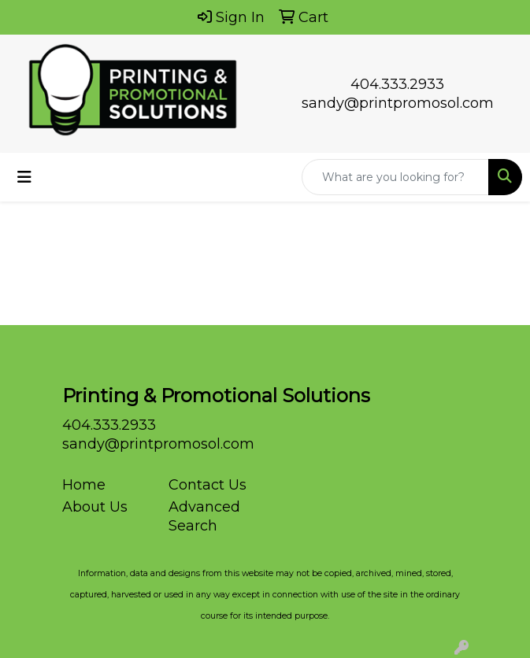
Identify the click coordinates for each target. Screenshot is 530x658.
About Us (95, 507)
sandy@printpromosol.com (398, 103)
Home (84, 485)
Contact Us (207, 485)
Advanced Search (204, 516)
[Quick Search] (395, 177)
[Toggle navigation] (24, 177)
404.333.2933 (397, 84)
